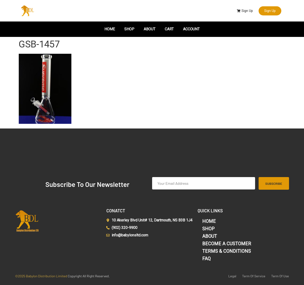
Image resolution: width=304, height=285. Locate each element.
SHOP (129, 29)
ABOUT (149, 29)
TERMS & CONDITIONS (226, 251)
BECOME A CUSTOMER (226, 243)
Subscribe (273, 183)
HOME (109, 29)
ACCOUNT (191, 29)
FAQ (206, 258)
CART (169, 29)
